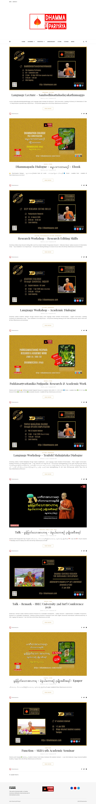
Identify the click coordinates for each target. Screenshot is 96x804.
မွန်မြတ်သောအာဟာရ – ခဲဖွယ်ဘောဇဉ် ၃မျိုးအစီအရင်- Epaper (48, 680)
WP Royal (18, 801)
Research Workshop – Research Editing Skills (48, 238)
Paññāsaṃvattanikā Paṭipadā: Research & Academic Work (48, 383)
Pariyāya (40, 41)
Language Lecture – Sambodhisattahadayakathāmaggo (48, 95)
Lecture (51, 92)
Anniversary (51, 41)
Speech (46, 601)
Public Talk (49, 529)
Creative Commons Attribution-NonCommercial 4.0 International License (19, 793)
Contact (15, 1)
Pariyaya (42, 529)
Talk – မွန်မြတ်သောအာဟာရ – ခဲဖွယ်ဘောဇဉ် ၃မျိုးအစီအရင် (48, 532)
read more (48, 108)
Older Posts (14, 774)
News (72, 41)
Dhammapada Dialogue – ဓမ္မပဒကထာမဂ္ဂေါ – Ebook (48, 166)
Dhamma (30, 41)
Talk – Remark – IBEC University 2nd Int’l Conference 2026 (48, 605)
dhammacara (15, 113)
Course (66, 41)
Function (48, 748)
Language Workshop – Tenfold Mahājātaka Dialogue (48, 455)
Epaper (46, 678)
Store (59, 41)
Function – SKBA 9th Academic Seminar (48, 750)
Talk (55, 529)
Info (10, 1)
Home (23, 41)
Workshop (58, 235)
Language (45, 92)
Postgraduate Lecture (47, 235)
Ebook (46, 164)
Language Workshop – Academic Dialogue (48, 310)
